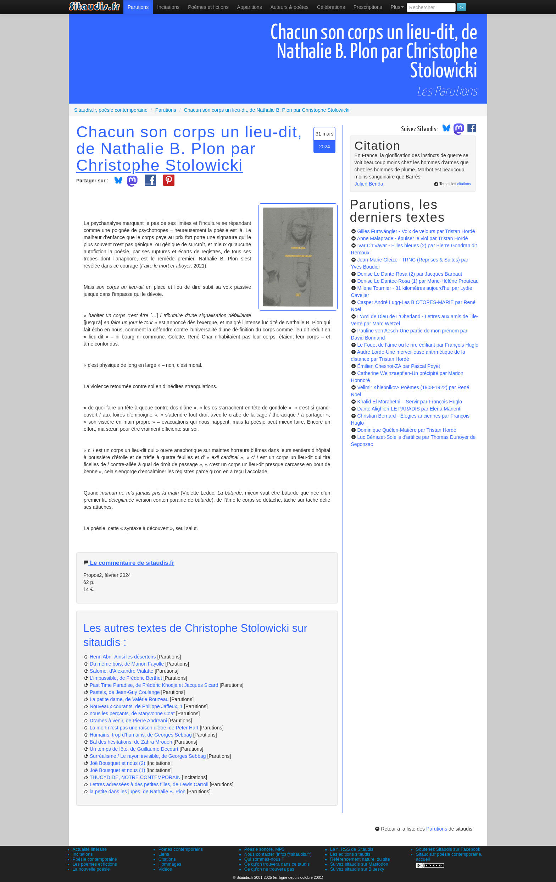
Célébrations (331, 7)
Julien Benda (369, 184)
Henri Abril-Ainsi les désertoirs (123, 657)
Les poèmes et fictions (95, 864)
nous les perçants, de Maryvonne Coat (132, 713)
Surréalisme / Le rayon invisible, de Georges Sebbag (148, 756)
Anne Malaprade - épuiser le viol (412, 238)
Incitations (83, 854)
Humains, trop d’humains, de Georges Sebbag (141, 735)
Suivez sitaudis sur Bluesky (357, 869)
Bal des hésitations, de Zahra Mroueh (131, 742)
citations (464, 184)
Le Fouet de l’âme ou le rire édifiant (417, 345)
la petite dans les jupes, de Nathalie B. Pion (137, 791)
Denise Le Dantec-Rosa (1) (417, 281)
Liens (164, 854)
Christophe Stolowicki (159, 165)
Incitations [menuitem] (168, 7)
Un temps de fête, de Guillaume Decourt (134, 749)
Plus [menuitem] (397, 7)
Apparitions (249, 7)
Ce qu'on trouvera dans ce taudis (277, 864)
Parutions (138, 7)
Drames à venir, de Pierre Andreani (128, 720)
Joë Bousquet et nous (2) (117, 763)
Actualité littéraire (90, 849)
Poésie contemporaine (95, 859)
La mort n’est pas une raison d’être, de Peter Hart (144, 728)
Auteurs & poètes (289, 7)
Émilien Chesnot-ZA (398, 366)
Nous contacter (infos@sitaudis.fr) (278, 854)
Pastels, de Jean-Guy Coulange (125, 692)
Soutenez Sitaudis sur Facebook (448, 849)
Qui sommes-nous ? (264, 859)
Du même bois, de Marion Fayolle (127, 664)
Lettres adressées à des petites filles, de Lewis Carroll (149, 784)
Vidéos (165, 869)
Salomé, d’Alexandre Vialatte (122, 671)
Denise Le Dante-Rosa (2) (409, 274)
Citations (167, 859)
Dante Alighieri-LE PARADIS (409, 409)
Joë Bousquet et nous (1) (117, 770)
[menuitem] (138, 7)
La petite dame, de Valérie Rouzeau (129, 699)
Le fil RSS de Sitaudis (351, 849)
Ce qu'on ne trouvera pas (269, 869)
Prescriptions (368, 7)
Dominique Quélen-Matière (406, 430)
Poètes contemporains (181, 849)
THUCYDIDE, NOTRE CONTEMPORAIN (135, 777)
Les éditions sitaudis (350, 854)
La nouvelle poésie (91, 869)
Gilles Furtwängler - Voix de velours (416, 231)
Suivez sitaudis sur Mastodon (359, 864)
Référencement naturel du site (360, 859)
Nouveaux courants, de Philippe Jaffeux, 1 (136, 706)
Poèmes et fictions (208, 7)
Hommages (170, 864)
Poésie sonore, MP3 (264, 849)
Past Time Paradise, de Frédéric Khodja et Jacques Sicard (154, 685)
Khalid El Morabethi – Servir (409, 401)
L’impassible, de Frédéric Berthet (126, 678)
